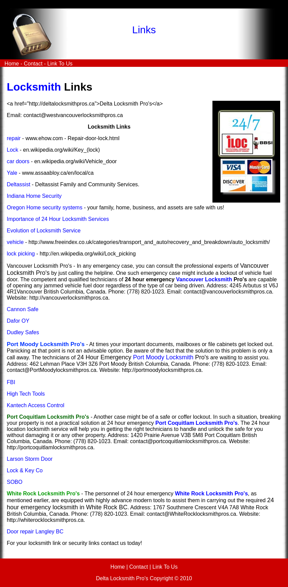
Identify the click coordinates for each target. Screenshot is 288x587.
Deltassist (18, 184)
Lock (12, 150)
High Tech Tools (26, 394)
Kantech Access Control (35, 405)
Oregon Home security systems (44, 207)
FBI (11, 382)
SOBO (14, 482)
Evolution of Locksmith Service (44, 230)
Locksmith (34, 87)
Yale (12, 173)
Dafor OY (18, 321)
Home (11, 64)
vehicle (15, 242)
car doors (18, 161)
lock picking (21, 254)
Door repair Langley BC (35, 531)
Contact (33, 64)
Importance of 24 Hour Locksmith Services (58, 219)
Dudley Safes (23, 332)
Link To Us (60, 64)
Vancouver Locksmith (204, 279)
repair (14, 138)
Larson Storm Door (30, 459)
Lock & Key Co (25, 470)
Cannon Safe (22, 309)
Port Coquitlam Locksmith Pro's (196, 423)
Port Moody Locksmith (163, 357)
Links (144, 29)
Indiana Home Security (34, 196)
